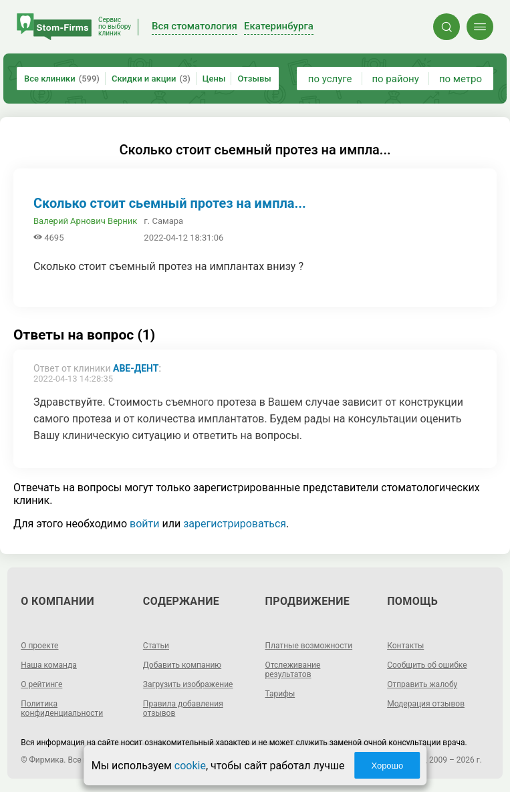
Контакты (405, 645)
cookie (190, 765)
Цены (214, 79)
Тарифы (280, 693)
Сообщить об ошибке (427, 665)
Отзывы (254, 79)
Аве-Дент (135, 368)
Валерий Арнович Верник (85, 221)
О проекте (39, 645)
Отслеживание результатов (293, 669)
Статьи (156, 645)
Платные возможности (309, 645)
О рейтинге (41, 684)
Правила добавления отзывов (183, 708)
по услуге (330, 79)
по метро (460, 79)
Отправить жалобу (422, 684)
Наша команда (49, 665)
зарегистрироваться (234, 523)
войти (144, 523)
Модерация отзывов (426, 703)
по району (395, 79)
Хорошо (387, 766)
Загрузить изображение (188, 684)
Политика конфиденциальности (62, 708)
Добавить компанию (182, 665)
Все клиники (62, 79)
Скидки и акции (151, 79)
